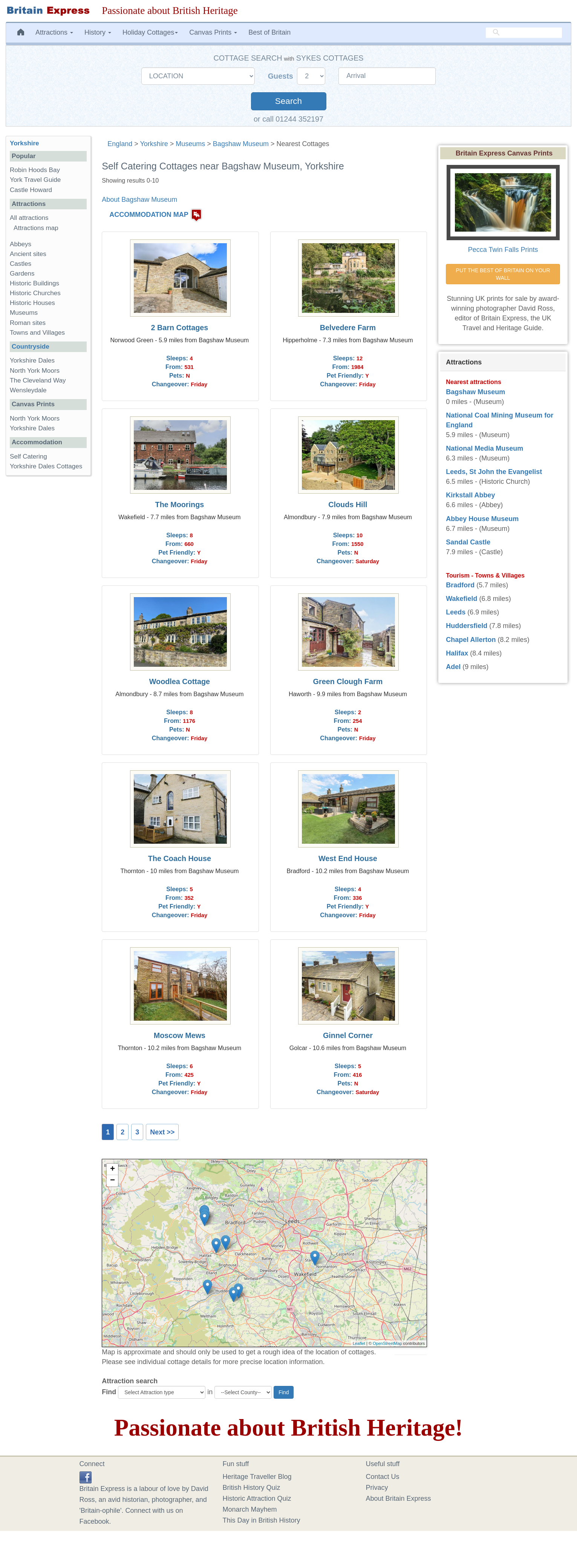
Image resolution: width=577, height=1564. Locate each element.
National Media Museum (484, 448)
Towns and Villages (37, 332)
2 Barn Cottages (179, 327)
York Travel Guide (35, 179)
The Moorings (179, 504)
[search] (524, 32)
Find (109, 1392)
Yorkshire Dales (32, 360)
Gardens (22, 273)
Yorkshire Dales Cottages (46, 466)
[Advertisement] (48, 597)
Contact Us (382, 1476)
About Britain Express (398, 1498)
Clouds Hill (347, 504)
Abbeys (20, 244)
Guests (281, 76)
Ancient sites (28, 254)
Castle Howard (31, 190)
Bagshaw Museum (241, 144)
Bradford (460, 585)
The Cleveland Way (38, 380)
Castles (20, 263)
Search (288, 101)
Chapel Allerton (471, 639)
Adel (453, 667)
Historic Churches (35, 293)
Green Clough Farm (348, 681)
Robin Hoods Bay (35, 170)
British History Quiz (251, 1487)
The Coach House (179, 858)
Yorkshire (154, 144)
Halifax (457, 653)
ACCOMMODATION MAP (148, 214)
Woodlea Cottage (179, 681)
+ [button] (112, 1169)
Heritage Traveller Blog (257, 1476)
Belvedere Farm (348, 327)
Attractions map (36, 228)
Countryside (30, 346)
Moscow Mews (179, 1035)
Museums (190, 144)
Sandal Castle (468, 542)
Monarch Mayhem (250, 1509)
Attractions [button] (54, 32)
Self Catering (28, 456)
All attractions (29, 217)
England (119, 144)
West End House (347, 858)
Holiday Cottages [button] (150, 32)
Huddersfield (466, 626)
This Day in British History (261, 1520)
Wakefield (461, 598)
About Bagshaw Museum (139, 199)
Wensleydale (28, 390)
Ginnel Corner (348, 1035)
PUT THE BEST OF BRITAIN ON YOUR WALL (504, 274)
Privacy (377, 1487)
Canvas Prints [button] (213, 32)
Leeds (455, 612)
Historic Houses (32, 302)
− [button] (112, 1180)
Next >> (162, 1132)
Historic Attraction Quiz (257, 1498)
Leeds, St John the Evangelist (494, 472)
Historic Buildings (34, 283)
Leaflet (359, 1343)
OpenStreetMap (387, 1343)
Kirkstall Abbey (470, 495)
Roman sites (28, 322)
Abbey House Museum (482, 519)
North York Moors (35, 370)
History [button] (97, 32)
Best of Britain (269, 32)
